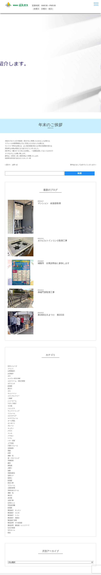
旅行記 (10, 495)
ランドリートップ (13, 411)
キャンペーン (12, 393)
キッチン (11, 428)
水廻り (10, 468)
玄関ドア (11, 475)
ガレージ (11, 426)
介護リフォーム (13, 445)
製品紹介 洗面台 (13, 518)
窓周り (10, 478)
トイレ (10, 438)
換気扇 (10, 465)
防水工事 (11, 483)
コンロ (10, 433)
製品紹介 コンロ (13, 513)
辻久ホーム (11, 530)
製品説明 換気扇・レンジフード (18, 525)
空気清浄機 (11, 505)
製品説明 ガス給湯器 (15, 523)
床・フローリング (13, 458)
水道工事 (11, 500)
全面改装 (11, 448)
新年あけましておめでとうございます (82, 164)
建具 (9, 463)
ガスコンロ (11, 383)
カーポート (11, 423)
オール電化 (11, 421)
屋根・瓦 (11, 455)
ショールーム (12, 401)
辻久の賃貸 (11, 528)
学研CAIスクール (13, 490)
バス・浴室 (11, 440)
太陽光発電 (11, 488)
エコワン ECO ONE (14, 378)
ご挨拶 (10, 398)
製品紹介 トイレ (13, 515)
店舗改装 (11, 460)
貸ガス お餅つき (12, 164)
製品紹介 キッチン (14, 510)
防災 (9, 532)
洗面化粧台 (11, 473)
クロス (10, 431)
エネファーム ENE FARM (16, 381)
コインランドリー (13, 396)
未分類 (10, 498)
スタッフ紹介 (12, 403)
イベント (11, 368)
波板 (9, 470)
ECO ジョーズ (12, 366)
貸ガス (10, 388)
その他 (10, 406)
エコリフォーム (13, 418)
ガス (9, 376)
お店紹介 (11, 373)
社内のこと (11, 503)
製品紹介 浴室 (12, 520)
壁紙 (9, 450)
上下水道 (11, 443)
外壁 (9, 453)
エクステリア (12, 416)
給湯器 (10, 386)
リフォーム (11, 413)
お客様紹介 (11, 371)
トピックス (11, 408)
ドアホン (11, 436)
